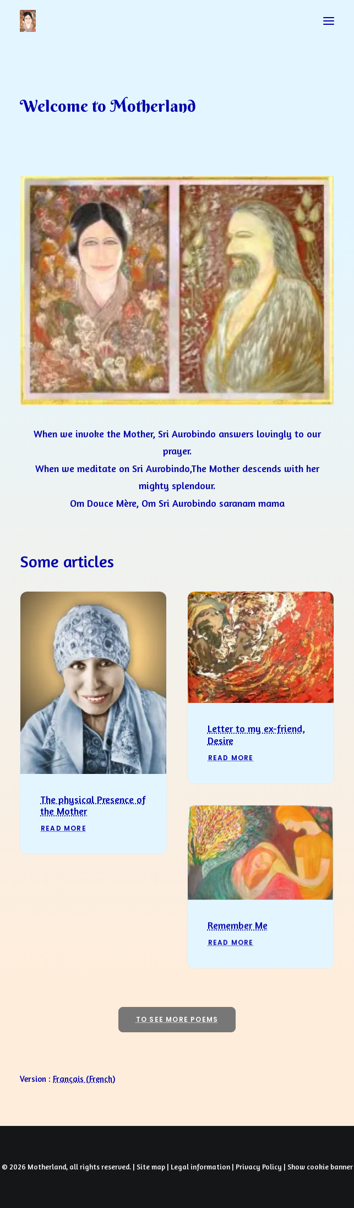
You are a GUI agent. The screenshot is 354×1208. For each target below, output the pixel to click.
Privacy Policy (259, 1166)
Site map (151, 1166)
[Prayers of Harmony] (28, 21)
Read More (63, 841)
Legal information (200, 1166)
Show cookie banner (320, 1166)
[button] (328, 21)
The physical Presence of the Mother (93, 818)
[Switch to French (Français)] (84, 1079)
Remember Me (238, 963)
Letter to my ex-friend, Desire (256, 755)
